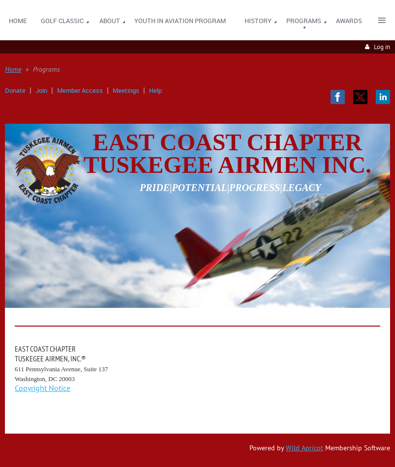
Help (155, 90)
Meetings (126, 90)
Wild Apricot (304, 447)
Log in (382, 47)
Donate (15, 90)
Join (41, 90)
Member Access (80, 90)
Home (13, 69)
